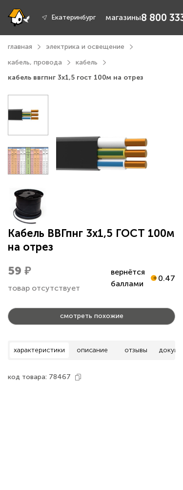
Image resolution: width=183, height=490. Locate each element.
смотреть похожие (91, 316)
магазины (123, 17)
